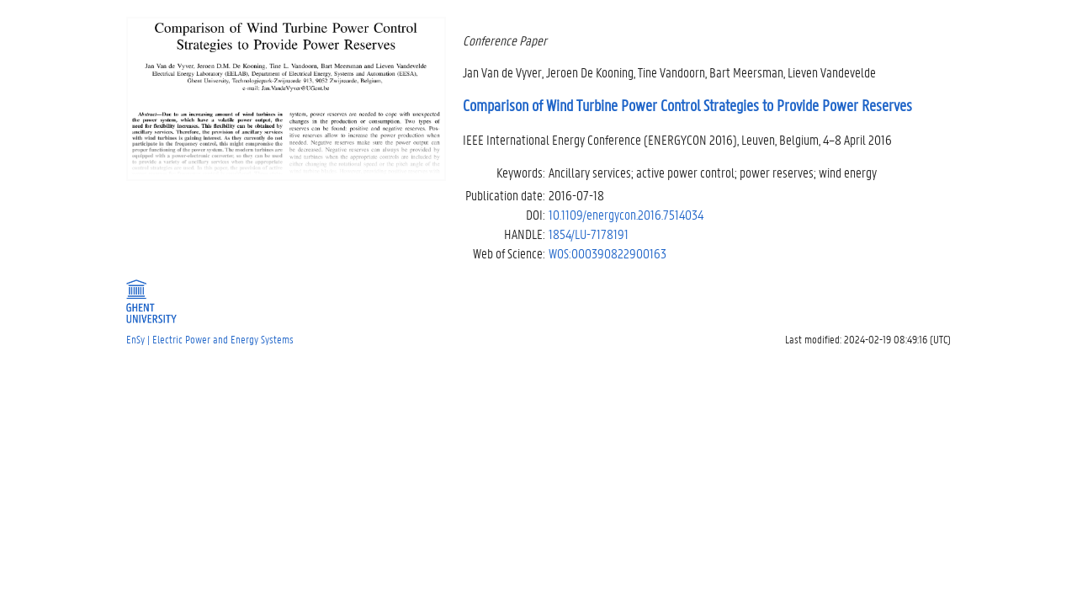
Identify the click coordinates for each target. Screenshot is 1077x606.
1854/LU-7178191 (589, 233)
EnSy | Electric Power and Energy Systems (210, 339)
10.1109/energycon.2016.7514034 (626, 214)
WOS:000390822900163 (607, 253)
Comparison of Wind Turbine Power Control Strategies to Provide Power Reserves (687, 105)
